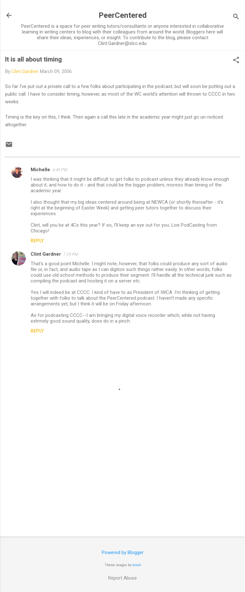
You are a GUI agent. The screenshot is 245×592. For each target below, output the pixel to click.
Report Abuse (122, 578)
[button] (236, 60)
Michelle (40, 169)
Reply (37, 240)
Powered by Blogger (123, 552)
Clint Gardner (46, 254)
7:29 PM (70, 254)
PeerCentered (123, 15)
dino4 (136, 565)
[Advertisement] (122, 481)
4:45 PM (60, 169)
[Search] (236, 17)
